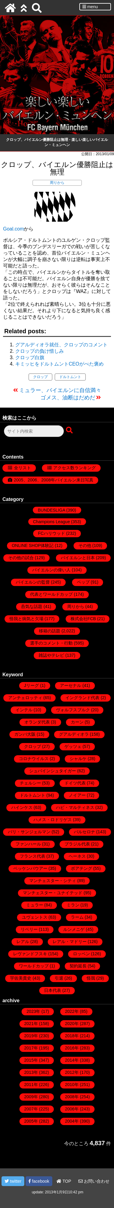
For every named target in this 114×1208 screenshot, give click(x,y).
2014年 (72, 1060)
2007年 (31, 1108)
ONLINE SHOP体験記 (33, 545)
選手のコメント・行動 (51, 643)
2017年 (31, 1047)
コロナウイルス (34, 758)
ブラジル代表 (77, 844)
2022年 (72, 1011)
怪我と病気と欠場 (26, 618)
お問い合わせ (93, 1181)
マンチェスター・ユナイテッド (52, 892)
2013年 (31, 1072)
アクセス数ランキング (74, 467)
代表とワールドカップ (51, 594)
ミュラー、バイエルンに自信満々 (60, 390)
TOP (64, 1181)
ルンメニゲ (74, 929)
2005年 (31, 1121)
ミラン (73, 904)
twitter (13, 1181)
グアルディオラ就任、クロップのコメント (61, 344)
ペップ (83, 582)
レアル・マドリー (70, 941)
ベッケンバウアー (30, 868)
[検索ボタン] (70, 430)
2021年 (31, 1023)
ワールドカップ (34, 965)
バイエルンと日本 (78, 557)
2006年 (72, 1108)
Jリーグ (31, 685)
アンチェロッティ (25, 697)
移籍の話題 (49, 630)
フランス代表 (32, 856)
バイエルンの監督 (33, 582)
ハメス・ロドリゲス (52, 819)
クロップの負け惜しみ (39, 351)
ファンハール (28, 844)
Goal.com (13, 228)
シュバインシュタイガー (52, 770)
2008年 (72, 1096)
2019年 (31, 1035)
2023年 (33, 1011)
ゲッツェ (72, 746)
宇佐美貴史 (20, 978)
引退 (59, 978)
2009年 (31, 1096)
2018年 (72, 1035)
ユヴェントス (34, 917)
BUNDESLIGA (51, 510)
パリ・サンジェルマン (29, 831)
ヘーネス (77, 856)
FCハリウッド (51, 533)
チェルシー (30, 783)
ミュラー (34, 904)
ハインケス (22, 807)
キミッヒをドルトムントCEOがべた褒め (59, 363)
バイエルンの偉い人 (51, 569)
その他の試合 (21, 557)
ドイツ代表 (75, 783)
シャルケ (78, 758)
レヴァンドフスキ (30, 953)
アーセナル (70, 685)
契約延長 (78, 965)
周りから (57, 182)
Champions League (51, 521)
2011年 (31, 1084)
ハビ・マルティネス (75, 807)
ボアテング (81, 868)
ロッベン (81, 953)
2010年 (72, 1084)
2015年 (31, 1060)
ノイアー (77, 795)
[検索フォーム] (34, 431)
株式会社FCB (83, 618)
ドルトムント (70, 377)
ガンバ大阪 (25, 734)
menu (90, 6)
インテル (24, 709)
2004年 (72, 1121)
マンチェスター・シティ (52, 880)
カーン (77, 722)
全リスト (22, 467)
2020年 (72, 1023)
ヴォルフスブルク (73, 709)
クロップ (40, 377)
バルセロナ (84, 831)
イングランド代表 (82, 697)
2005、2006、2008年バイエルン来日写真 (53, 479)
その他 (84, 545)
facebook (39, 1181)
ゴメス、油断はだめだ (67, 398)
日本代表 (52, 990)
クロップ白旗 (29, 357)
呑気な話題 (31, 606)
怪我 (91, 978)
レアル (22, 941)
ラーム (77, 917)
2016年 (72, 1047)
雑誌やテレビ (51, 655)
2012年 (72, 1072)
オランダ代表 (37, 722)
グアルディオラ (74, 734)
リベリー (29, 929)
